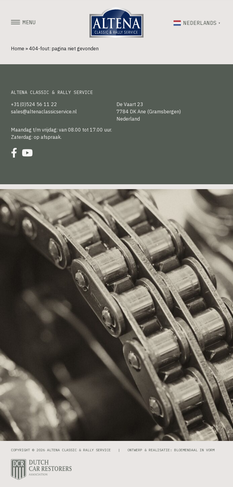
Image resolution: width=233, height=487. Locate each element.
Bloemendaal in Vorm (194, 450)
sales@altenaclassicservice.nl (44, 111)
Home (17, 48)
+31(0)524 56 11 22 (34, 104)
